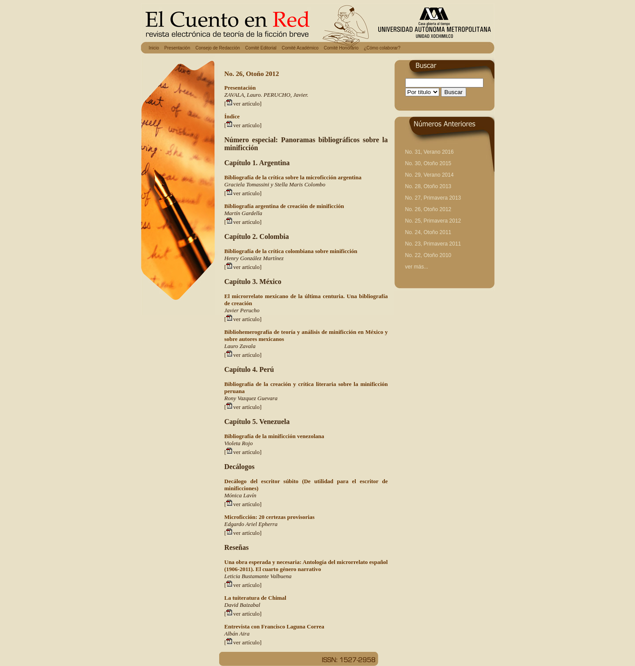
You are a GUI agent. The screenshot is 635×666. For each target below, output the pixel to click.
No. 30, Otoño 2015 (428, 163)
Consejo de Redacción (217, 47)
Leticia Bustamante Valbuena (258, 576)
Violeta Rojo (238, 443)
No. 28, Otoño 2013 (428, 186)
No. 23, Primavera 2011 (433, 244)
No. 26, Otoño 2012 (428, 209)
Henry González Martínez (254, 258)
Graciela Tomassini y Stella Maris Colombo (275, 184)
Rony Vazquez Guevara (251, 398)
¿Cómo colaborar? (382, 47)
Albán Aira (237, 633)
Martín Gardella (243, 213)
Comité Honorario (341, 47)
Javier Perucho (242, 310)
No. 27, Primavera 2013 (433, 198)
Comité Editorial (261, 47)
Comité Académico (299, 47)
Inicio (154, 47)
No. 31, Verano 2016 (429, 152)
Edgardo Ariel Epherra (251, 524)
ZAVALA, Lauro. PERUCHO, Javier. (266, 94)
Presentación (177, 47)
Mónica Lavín (240, 495)
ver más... (417, 267)
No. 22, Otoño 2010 (428, 255)
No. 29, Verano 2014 (429, 175)
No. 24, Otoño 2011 (428, 232)
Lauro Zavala (240, 346)
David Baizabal (242, 605)
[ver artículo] (243, 103)
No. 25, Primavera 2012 (433, 221)
